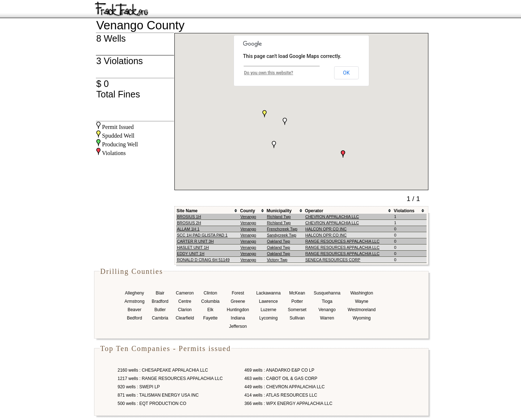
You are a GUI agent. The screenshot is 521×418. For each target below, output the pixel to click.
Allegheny (134, 293)
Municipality (279, 210)
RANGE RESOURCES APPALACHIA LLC (342, 241)
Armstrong (134, 301)
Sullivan (297, 318)
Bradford (160, 301)
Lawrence (268, 301)
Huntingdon (238, 309)
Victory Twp (277, 260)
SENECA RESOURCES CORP (332, 260)
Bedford (134, 318)
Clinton (210, 293)
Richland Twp (279, 216)
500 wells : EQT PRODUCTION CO (152, 403)
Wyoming (362, 318)
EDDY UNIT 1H (190, 253)
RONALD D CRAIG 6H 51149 (203, 260)
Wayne (361, 301)
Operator (314, 210)
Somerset (297, 309)
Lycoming (268, 318)
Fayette (210, 318)
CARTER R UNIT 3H (195, 241)
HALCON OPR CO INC (326, 229)
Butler (160, 309)
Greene (237, 301)
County (247, 210)
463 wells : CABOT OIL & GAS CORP (281, 378)
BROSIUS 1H (189, 216)
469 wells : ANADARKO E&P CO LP (279, 370)
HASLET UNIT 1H (193, 247)
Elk (210, 309)
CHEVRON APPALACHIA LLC (332, 216)
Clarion (185, 309)
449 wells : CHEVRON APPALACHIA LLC (285, 386)
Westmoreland (362, 309)
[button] (343, 154)
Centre (184, 301)
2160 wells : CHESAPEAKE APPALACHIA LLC (163, 370)
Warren (327, 318)
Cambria (160, 318)
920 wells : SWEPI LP (139, 386)
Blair (160, 293)
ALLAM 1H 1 (188, 229)
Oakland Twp (278, 241)
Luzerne (268, 309)
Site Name (187, 210)
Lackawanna (268, 293)
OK (346, 73)
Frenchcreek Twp (282, 229)
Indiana (238, 318)
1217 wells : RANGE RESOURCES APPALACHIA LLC (170, 378)
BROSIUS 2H (189, 223)
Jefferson (238, 326)
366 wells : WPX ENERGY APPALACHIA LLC (288, 403)
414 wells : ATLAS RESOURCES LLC (281, 395)
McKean (297, 293)
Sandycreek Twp (281, 235)
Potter (297, 301)
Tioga (327, 301)
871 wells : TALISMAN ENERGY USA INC (158, 395)
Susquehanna (327, 293)
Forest (238, 293)
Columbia (210, 301)
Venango (248, 216)
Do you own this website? (268, 72)
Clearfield (184, 318)
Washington (361, 293)
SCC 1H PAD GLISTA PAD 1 (202, 235)
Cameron (185, 293)
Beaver (134, 309)
